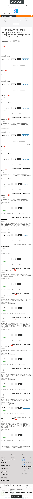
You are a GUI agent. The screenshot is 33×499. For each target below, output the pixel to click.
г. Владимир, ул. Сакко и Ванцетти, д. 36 (17, 5)
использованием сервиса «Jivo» (20, 492)
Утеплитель (16, 24)
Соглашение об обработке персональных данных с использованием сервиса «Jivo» (5, 474)
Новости (13, 459)
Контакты (3, 457)
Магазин (13, 457)
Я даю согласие (16, 496)
